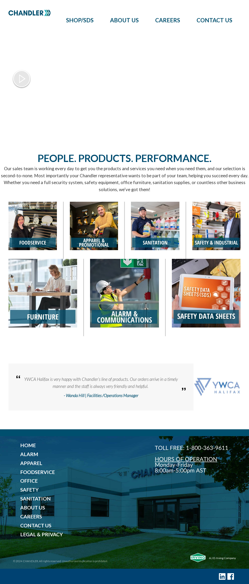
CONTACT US (35, 525)
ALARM (29, 454)
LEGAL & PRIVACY (41, 534)
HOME (28, 445)
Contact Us (214, 20)
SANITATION (35, 499)
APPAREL (31, 463)
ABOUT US (32, 508)
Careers (167, 20)
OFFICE (29, 481)
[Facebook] (230, 576)
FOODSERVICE (37, 472)
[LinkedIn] (222, 576)
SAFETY (29, 490)
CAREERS (31, 516)
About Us (124, 20)
